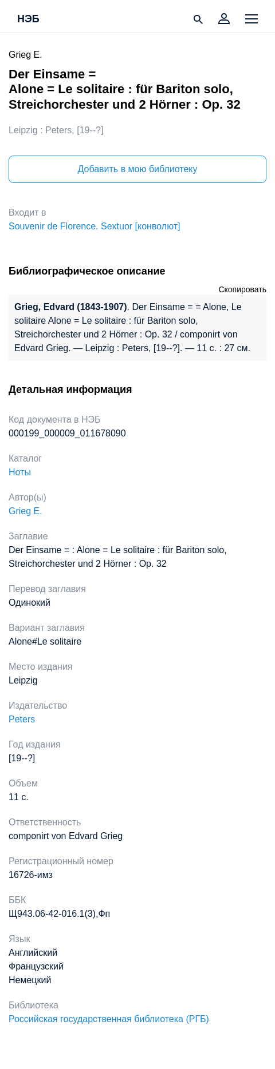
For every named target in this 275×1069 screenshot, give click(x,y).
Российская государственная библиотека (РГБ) (109, 1019)
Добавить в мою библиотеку (137, 169)
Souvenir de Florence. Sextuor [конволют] (94, 226)
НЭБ (28, 19)
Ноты (20, 472)
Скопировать (242, 289)
